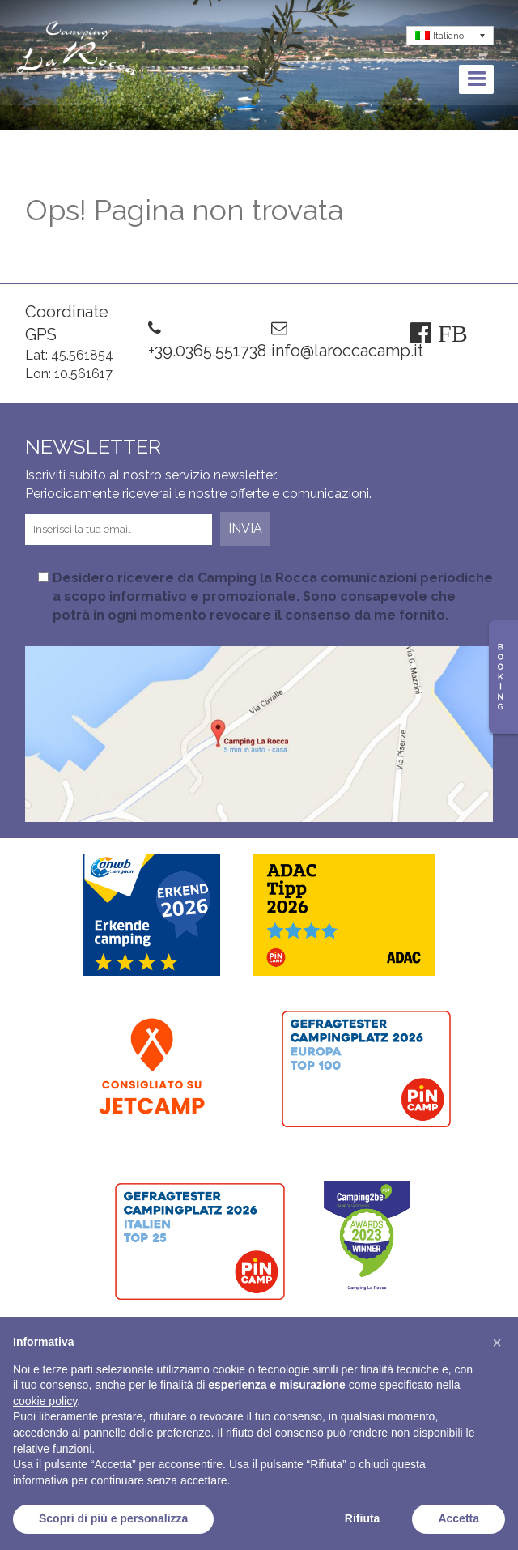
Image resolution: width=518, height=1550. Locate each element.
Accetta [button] (458, 1518)
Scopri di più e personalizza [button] (113, 1518)
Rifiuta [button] (362, 1518)
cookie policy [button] (45, 1401)
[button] (497, 1343)
